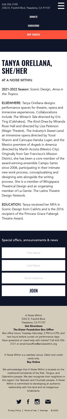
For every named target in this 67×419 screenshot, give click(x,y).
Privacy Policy (14, 410)
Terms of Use (30, 410)
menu (61, 6)
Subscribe (33, 25)
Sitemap (44, 410)
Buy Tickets (33, 34)
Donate (34, 16)
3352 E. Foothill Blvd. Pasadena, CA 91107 (26, 8)
